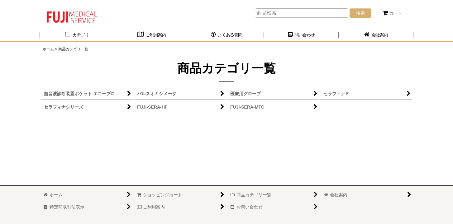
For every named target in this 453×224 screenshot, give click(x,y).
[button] (226, 35)
